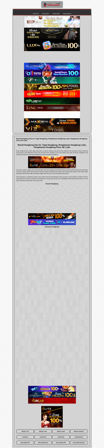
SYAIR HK (25, 437)
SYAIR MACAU (79, 437)
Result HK (36, 13)
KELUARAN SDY (43, 442)
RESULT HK (25, 431)
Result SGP (56, 13)
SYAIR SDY (43, 437)
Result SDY (45, 13)
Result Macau (67, 13)
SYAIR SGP (61, 437)
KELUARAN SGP (61, 442)
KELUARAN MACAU (79, 442)
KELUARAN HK (25, 442)
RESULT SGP (61, 431)
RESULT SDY (43, 431)
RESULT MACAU (79, 431)
